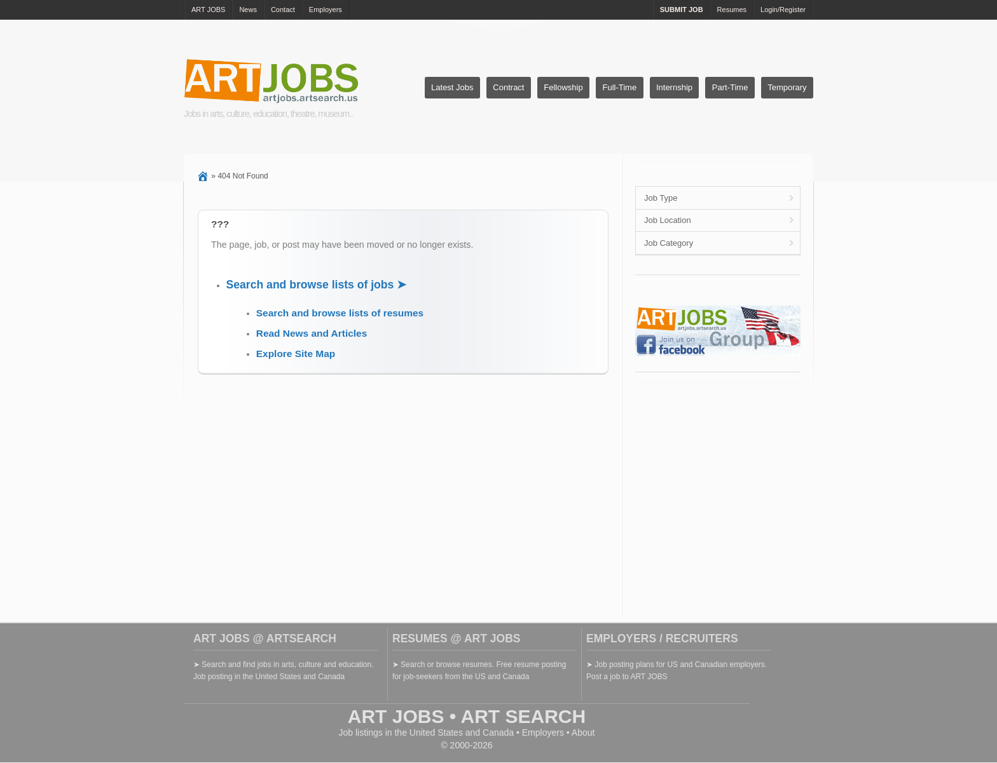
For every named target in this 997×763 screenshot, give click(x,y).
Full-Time (619, 87)
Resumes (731, 9)
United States (436, 732)
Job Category (668, 243)
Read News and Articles (311, 333)
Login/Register (783, 9)
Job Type (661, 198)
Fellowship (563, 87)
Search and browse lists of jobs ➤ (316, 284)
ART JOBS (208, 9)
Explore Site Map (295, 353)
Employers (325, 9)
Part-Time (730, 87)
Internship (674, 87)
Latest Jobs (452, 87)
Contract (508, 87)
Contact (283, 9)
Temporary (786, 87)
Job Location (667, 220)
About (583, 732)
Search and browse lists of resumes (339, 312)
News (248, 9)
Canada (498, 732)
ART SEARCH (523, 716)
